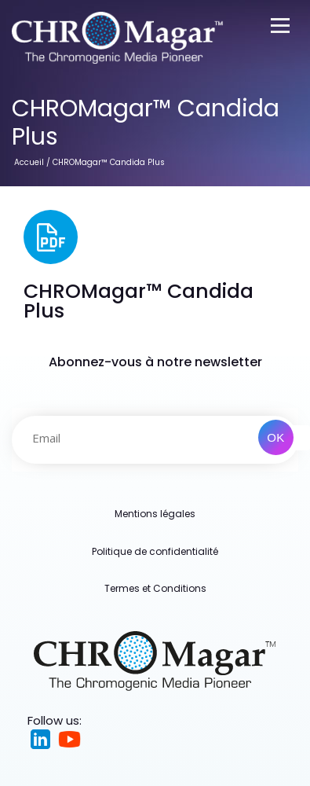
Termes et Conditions (155, 588)
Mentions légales (155, 513)
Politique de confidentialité (155, 551)
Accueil (29, 162)
